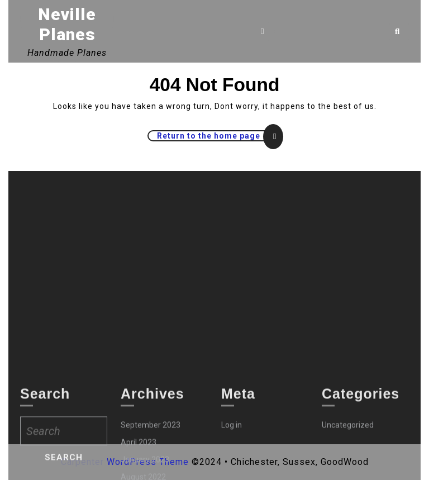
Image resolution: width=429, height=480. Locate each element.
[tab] (264, 31)
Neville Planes (67, 24)
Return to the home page (219, 135)
